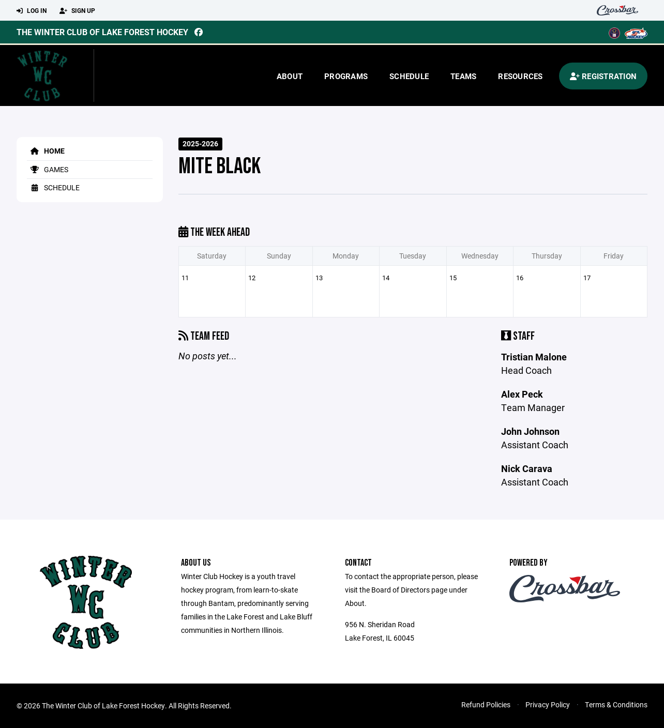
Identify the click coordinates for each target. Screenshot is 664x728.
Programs (346, 76)
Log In (32, 11)
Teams (463, 76)
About (290, 76)
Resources (520, 76)
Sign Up (77, 11)
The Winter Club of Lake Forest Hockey (102, 31)
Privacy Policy (547, 704)
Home (46, 151)
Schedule (409, 76)
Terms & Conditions (616, 704)
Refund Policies (485, 704)
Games (47, 169)
